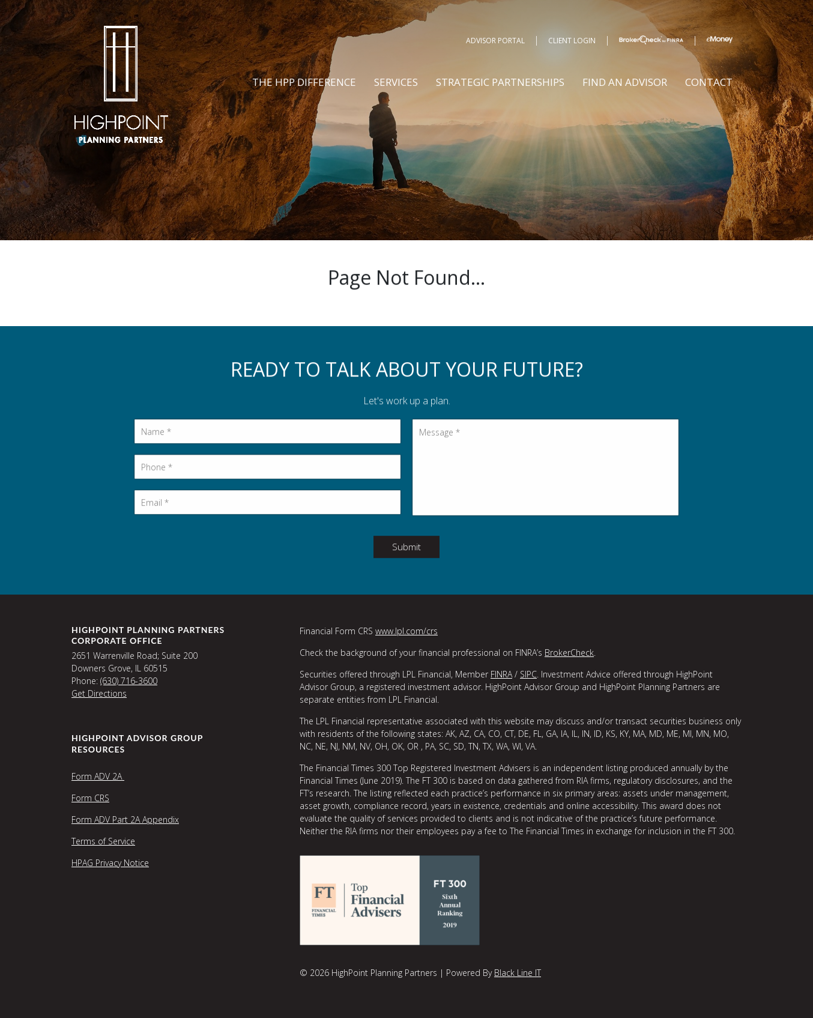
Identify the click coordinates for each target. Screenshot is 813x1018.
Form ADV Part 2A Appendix (125, 819)
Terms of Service (103, 841)
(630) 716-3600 (128, 680)
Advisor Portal (495, 40)
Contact (709, 82)
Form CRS (90, 798)
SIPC (528, 674)
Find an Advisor (624, 82)
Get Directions (99, 693)
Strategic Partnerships (500, 82)
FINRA (501, 674)
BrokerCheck (569, 652)
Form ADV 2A (97, 776)
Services (396, 82)
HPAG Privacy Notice (110, 862)
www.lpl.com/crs (406, 631)
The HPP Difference (304, 82)
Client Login (572, 40)
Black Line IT (517, 972)
